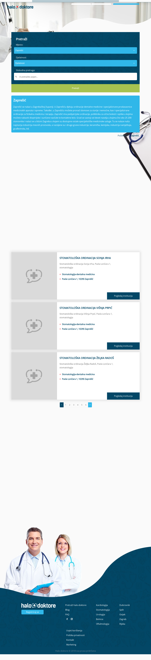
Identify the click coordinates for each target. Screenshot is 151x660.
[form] (75, 68)
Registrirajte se (136, 15)
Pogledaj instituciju (123, 301)
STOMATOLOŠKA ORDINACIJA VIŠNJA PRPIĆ (86, 313)
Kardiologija (102, 610)
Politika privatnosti (75, 641)
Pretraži (75, 94)
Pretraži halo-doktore (75, 610)
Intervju (124, 4)
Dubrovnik (124, 610)
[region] (75, 199)
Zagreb (122, 624)
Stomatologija (103, 615)
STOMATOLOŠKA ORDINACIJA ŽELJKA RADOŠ (87, 363)
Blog (134, 4)
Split (121, 615)
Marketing (71, 650)
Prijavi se (126, 11)
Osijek (122, 620)
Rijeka (122, 629)
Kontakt (70, 645)
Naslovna (100, 4)
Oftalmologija (102, 629)
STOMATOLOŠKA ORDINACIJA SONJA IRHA (85, 263)
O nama (112, 4)
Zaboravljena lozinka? (102, 15)
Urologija (100, 620)
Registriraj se (32, 617)
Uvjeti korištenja (74, 636)
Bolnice (99, 624)
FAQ (67, 620)
